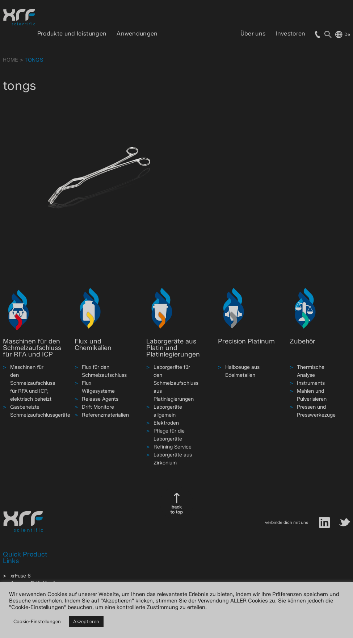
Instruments (311, 383)
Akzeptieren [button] (86, 621)
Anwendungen (137, 33)
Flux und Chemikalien (93, 344)
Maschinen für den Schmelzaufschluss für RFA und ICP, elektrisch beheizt (32, 383)
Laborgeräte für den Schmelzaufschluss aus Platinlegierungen (176, 383)
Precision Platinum (246, 341)
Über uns (253, 33)
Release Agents (100, 399)
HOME (10, 60)
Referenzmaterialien (105, 415)
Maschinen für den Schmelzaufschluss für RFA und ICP (32, 347)
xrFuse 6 (20, 576)
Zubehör (302, 341)
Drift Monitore (98, 407)
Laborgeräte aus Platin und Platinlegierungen (173, 347)
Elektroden (166, 423)
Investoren (290, 33)
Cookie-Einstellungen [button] (37, 621)
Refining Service (173, 447)
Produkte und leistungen (71, 33)
